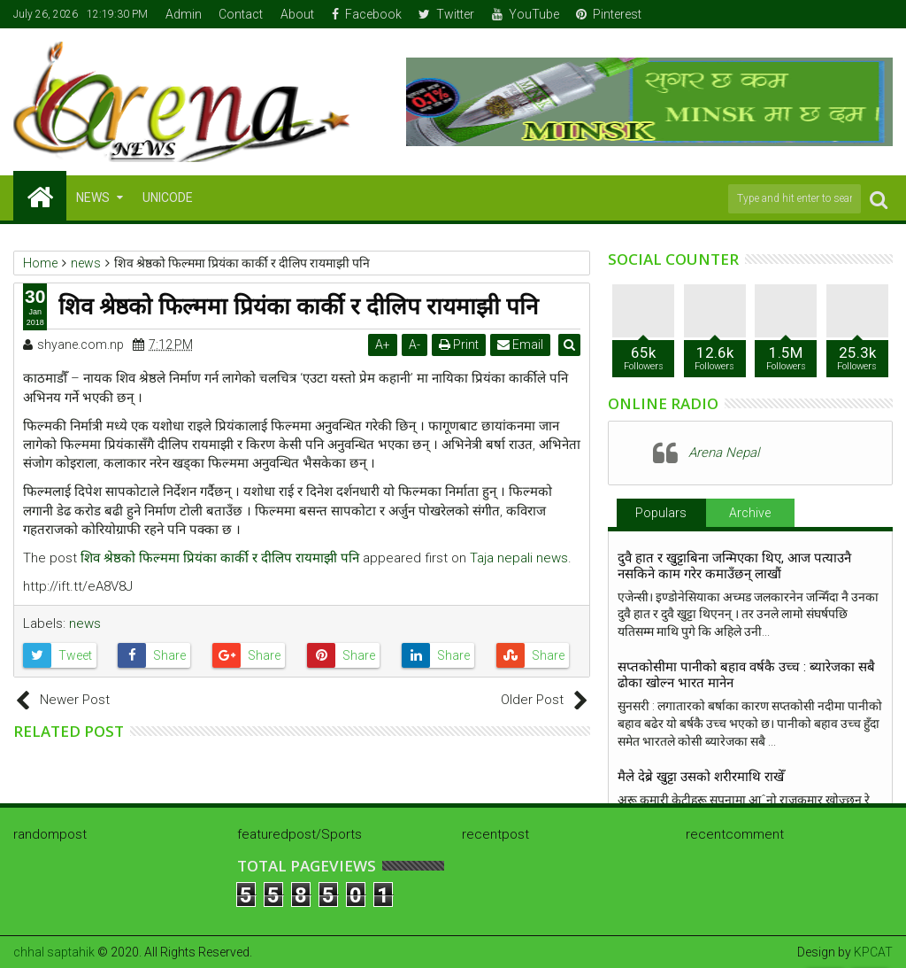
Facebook (367, 14)
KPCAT (873, 952)
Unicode (167, 197)
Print (460, 344)
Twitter (446, 14)
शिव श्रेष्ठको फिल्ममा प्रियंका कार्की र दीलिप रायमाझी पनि (220, 558)
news (85, 623)
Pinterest (608, 14)
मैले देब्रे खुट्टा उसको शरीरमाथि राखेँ (701, 777)
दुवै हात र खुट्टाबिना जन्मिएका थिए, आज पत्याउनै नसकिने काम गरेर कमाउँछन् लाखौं (734, 566)
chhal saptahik (54, 952)
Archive (750, 513)
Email (522, 344)
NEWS (93, 197)
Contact (241, 14)
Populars (661, 513)
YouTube (525, 14)
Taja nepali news (519, 558)
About (297, 14)
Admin (183, 14)
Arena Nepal (723, 453)
